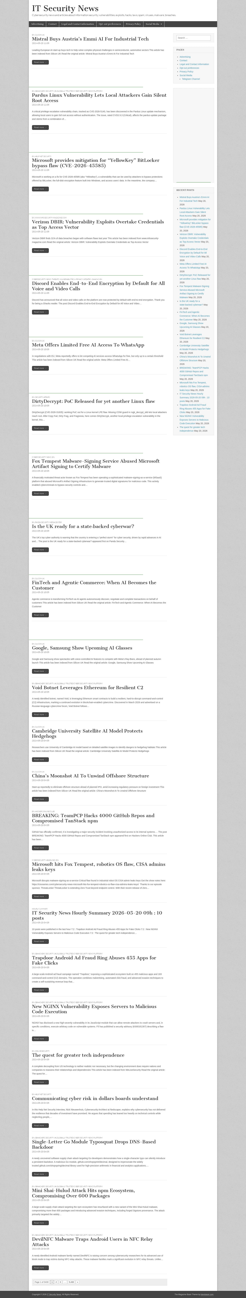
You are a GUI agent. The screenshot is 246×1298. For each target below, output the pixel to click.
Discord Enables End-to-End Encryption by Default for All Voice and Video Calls (98, 286)
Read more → (40, 62)
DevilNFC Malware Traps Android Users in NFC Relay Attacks (92, 1241)
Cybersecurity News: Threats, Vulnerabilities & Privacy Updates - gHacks (65, 279)
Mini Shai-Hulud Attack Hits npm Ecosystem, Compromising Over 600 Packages (83, 1193)
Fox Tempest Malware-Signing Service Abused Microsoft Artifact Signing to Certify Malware (96, 463)
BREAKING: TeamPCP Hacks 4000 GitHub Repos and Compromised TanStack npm (93, 818)
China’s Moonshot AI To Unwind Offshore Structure (90, 776)
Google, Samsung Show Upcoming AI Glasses (82, 648)
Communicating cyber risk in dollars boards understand (95, 1098)
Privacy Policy (133, 24)
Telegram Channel (191, 79)
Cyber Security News (41, 457)
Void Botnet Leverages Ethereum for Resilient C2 (87, 687)
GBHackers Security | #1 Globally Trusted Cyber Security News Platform (68, 91)
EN (33, 35)
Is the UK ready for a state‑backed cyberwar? (83, 526)
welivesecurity (42, 1051)
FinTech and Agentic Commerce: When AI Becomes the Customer (94, 585)
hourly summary (40, 909)
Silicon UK (39, 35)
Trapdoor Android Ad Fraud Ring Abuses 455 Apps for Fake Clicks (94, 960)
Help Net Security (43, 156)
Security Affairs (42, 397)
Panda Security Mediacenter (48, 522)
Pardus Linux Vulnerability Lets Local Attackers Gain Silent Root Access (99, 97)
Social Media (152, 24)
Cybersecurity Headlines (44, 860)
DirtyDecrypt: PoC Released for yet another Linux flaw (93, 401)
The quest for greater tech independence (78, 1055)
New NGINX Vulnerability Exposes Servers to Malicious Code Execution (94, 1009)
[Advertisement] (86, 80)
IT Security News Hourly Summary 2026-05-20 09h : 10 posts (97, 915)
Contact (52, 24)
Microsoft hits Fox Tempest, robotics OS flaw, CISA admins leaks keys (98, 866)
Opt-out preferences (110, 24)
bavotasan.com (207, 1294)
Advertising (37, 24)
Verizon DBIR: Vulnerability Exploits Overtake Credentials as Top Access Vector (98, 224)
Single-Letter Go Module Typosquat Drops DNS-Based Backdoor (94, 1144)
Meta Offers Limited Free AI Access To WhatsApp (88, 345)
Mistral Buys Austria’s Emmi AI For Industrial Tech (90, 39)
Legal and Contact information (78, 24)
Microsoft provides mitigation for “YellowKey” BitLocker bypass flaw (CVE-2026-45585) (95, 162)
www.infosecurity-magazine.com (51, 218)
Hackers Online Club (44, 811)
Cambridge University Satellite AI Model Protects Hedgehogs (87, 733)
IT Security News (65, 8)
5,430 (71, 1282)
